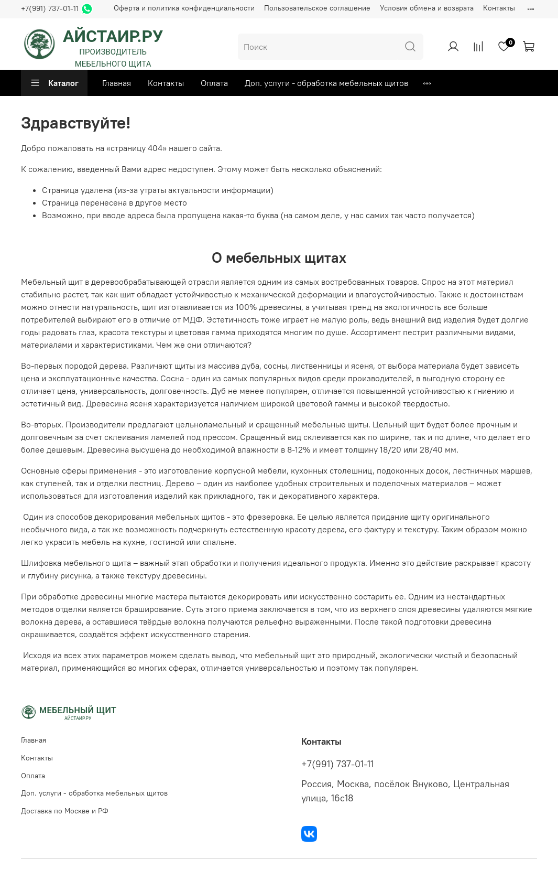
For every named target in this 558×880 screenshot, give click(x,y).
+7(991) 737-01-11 (50, 8)
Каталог (54, 83)
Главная (116, 83)
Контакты (499, 8)
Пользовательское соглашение (317, 8)
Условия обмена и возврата (427, 8)
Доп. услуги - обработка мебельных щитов (326, 83)
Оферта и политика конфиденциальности (184, 8)
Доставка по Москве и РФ (64, 810)
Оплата (214, 83)
